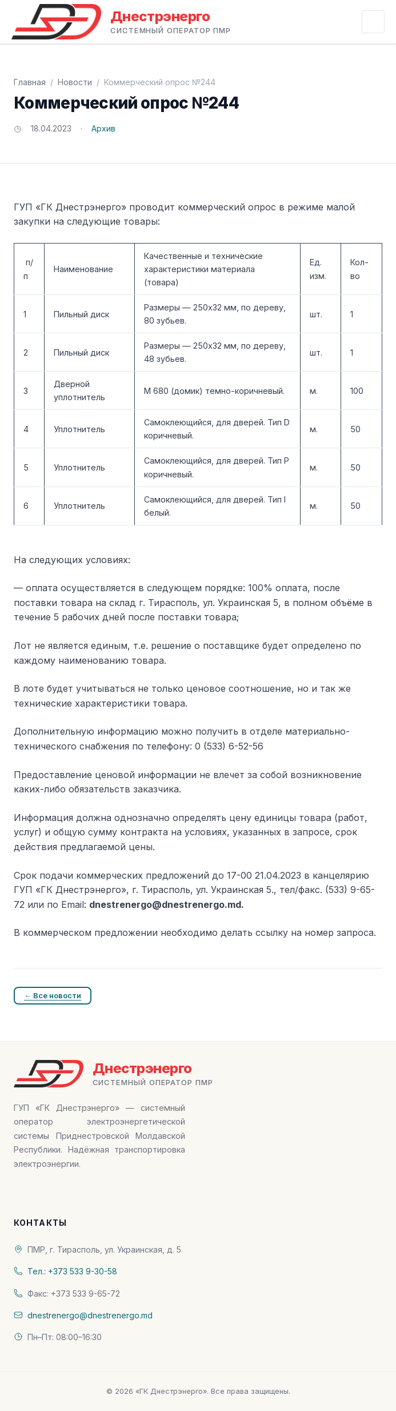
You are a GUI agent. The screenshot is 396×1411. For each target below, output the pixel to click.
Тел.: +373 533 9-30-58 (72, 1271)
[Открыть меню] (373, 21)
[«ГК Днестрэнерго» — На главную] (121, 21)
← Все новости (52, 995)
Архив (103, 128)
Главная (30, 82)
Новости (75, 82)
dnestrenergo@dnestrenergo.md (90, 1315)
